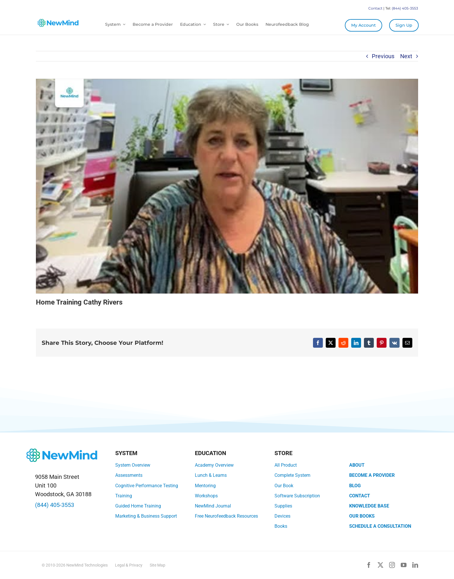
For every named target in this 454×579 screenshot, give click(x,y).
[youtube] (404, 565)
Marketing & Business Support (146, 516)
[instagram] (392, 565)
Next (406, 56)
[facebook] (369, 565)
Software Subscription (297, 496)
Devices (282, 516)
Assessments (128, 475)
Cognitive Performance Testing (146, 485)
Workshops (206, 496)
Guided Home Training (138, 506)
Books (280, 526)
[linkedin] (415, 565)
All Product (285, 465)
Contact (375, 8)
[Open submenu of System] (123, 24)
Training (123, 496)
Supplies (283, 506)
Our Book (283, 485)
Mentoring (205, 485)
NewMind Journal (213, 506)
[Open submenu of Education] (203, 24)
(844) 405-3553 (405, 8)
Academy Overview (214, 465)
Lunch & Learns (211, 475)
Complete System (292, 475)
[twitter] (380, 565)
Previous (383, 56)
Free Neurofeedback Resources (226, 516)
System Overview (132, 465)
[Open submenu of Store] (226, 24)
